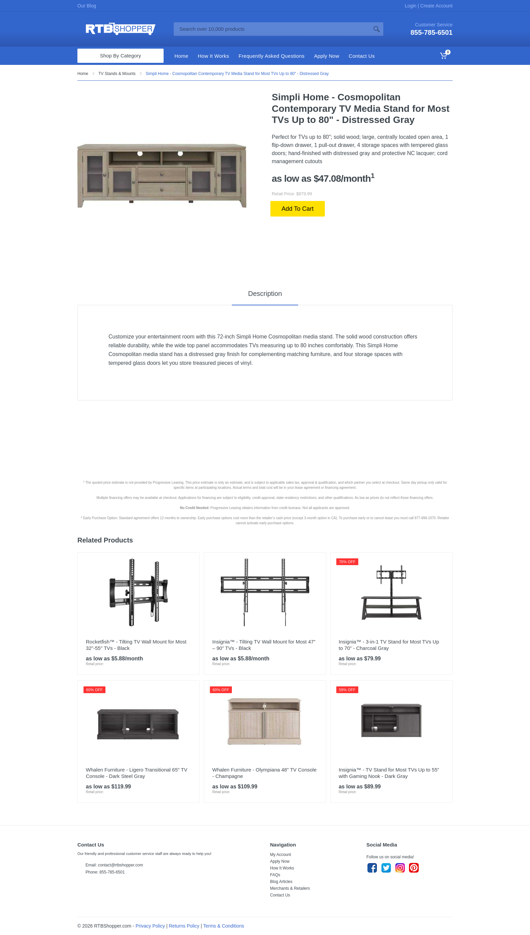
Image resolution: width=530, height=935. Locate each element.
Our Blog (86, 5)
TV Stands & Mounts (117, 73)
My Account (280, 854)
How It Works (282, 868)
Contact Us (280, 895)
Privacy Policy (150, 926)
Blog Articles (281, 881)
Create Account (436, 5)
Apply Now (279, 861)
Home (82, 73)
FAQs (275, 875)
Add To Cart (298, 208)
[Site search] (272, 29)
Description (265, 293)
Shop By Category (120, 55)
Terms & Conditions (223, 926)
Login (411, 5)
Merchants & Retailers (290, 888)
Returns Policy (184, 926)
